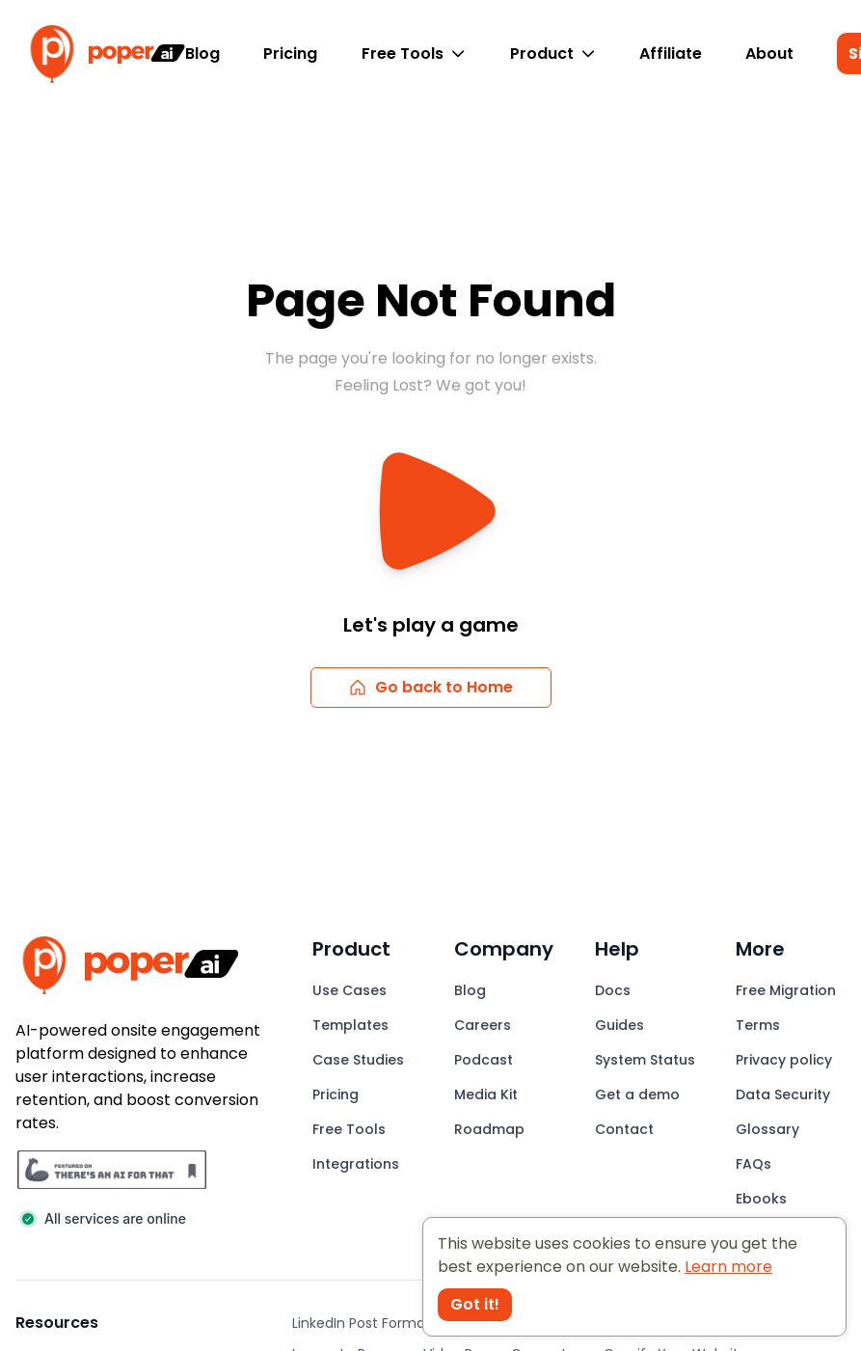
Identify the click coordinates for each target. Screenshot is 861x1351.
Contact (624, 1129)
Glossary (767, 1129)
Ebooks (761, 1198)
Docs (613, 990)
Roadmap (489, 1129)
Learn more (728, 1267)
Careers (482, 1025)
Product (552, 54)
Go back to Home (430, 687)
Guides (619, 1025)
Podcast (483, 1059)
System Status (645, 1059)
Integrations (355, 1164)
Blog (202, 53)
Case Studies (358, 1059)
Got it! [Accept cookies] (474, 1304)
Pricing (290, 53)
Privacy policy (784, 1059)
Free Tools (413, 54)
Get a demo (637, 1094)
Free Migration (786, 990)
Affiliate (670, 53)
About (769, 53)
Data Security (783, 1094)
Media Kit (486, 1094)
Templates (350, 1025)
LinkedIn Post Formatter (371, 1323)
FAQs (753, 1164)
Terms (758, 1025)
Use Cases (349, 990)
